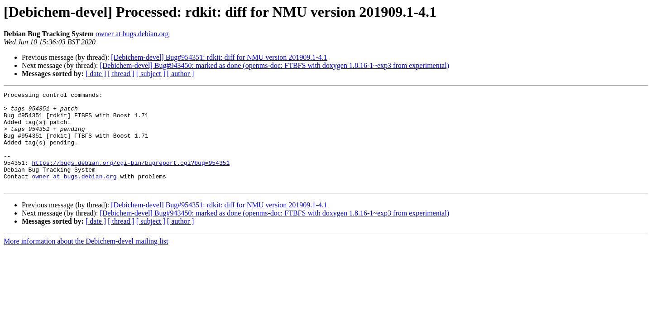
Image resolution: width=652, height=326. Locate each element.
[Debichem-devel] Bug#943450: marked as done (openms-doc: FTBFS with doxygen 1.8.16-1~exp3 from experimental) (274, 65)
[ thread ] (121, 73)
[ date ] (96, 73)
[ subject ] (150, 73)
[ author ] (180, 73)
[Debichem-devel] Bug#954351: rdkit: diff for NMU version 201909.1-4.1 (219, 57)
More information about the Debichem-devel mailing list (86, 260)
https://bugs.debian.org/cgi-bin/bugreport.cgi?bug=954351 (131, 177)
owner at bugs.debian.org (132, 34)
